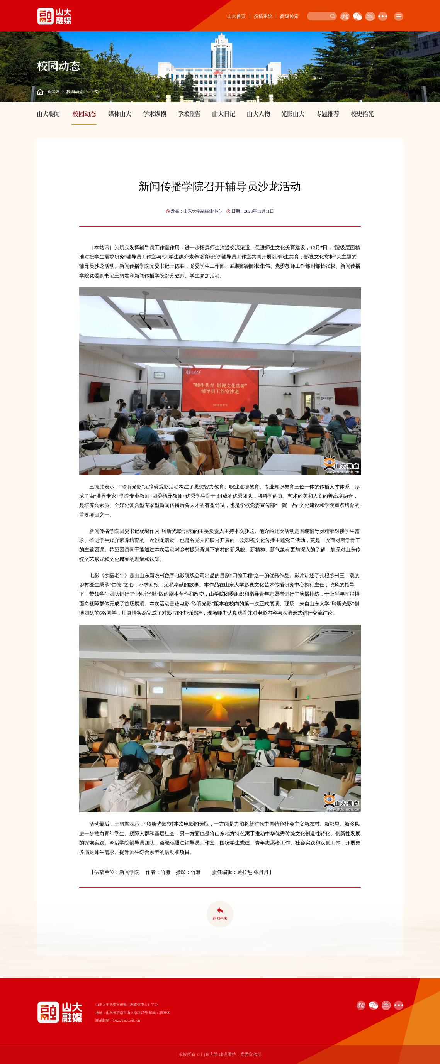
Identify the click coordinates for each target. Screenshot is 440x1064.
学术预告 (188, 113)
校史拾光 (362, 113)
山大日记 (223, 113)
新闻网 (53, 91)
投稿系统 (263, 16)
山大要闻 (48, 113)
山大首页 (236, 16)
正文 (94, 91)
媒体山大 (119, 113)
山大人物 (258, 113)
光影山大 (292, 113)
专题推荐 (327, 113)
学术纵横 (154, 113)
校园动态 (74, 91)
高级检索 (289, 16)
